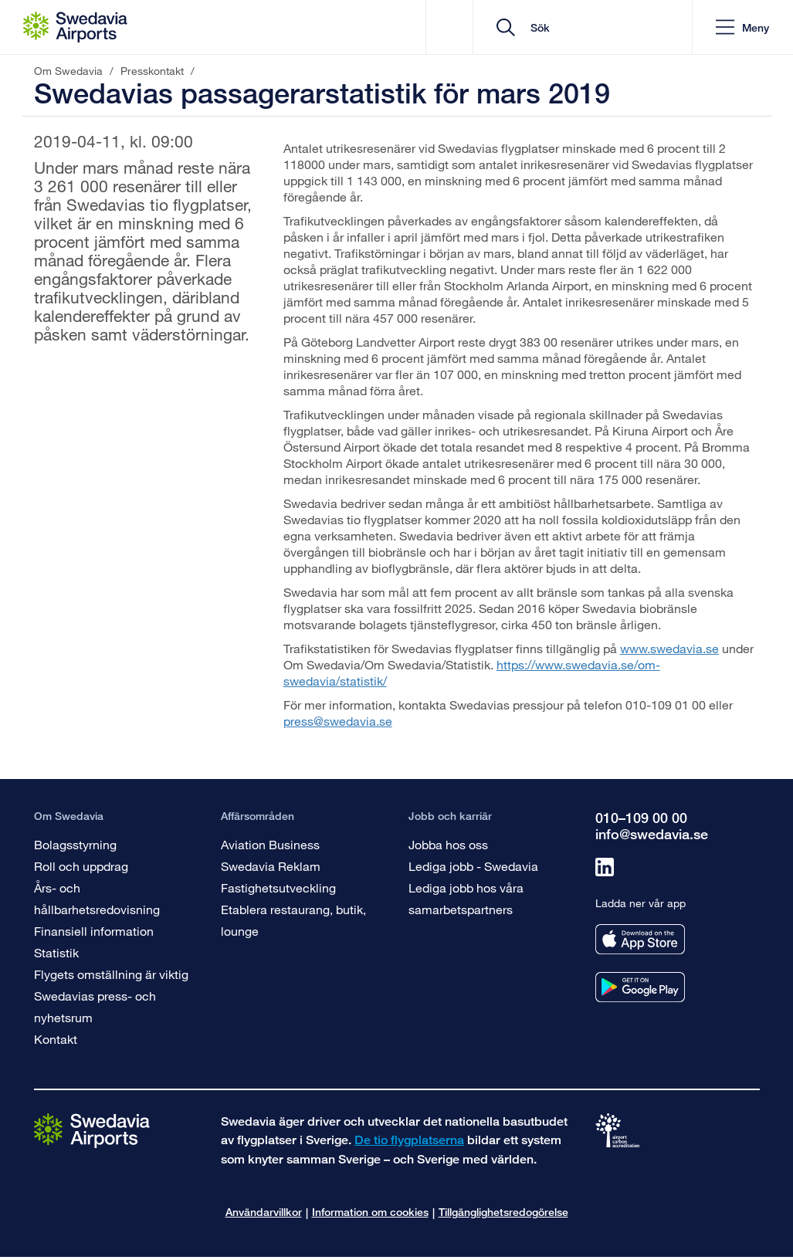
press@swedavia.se (337, 720)
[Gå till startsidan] (92, 1129)
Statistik (56, 952)
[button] (742, 27)
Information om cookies (370, 1211)
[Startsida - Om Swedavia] (75, 27)
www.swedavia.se (669, 648)
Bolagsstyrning (75, 844)
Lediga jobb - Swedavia (473, 866)
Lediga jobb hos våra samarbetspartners (466, 898)
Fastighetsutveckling (278, 887)
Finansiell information (94, 930)
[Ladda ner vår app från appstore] (640, 939)
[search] (588, 27)
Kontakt (55, 1038)
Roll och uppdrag (81, 866)
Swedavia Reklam (270, 866)
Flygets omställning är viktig (111, 974)
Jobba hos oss (448, 844)
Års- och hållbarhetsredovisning (97, 898)
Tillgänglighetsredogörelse (503, 1211)
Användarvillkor (263, 1211)
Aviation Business (270, 844)
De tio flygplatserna (409, 1140)
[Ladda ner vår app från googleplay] (640, 987)
